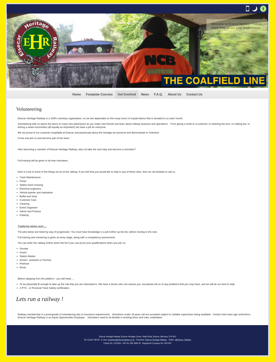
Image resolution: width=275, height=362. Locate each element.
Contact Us (194, 94)
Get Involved (127, 94)
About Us (174, 94)
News (145, 94)
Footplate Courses (99, 94)
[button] (254, 8)
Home (76, 94)
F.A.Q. (158, 94)
